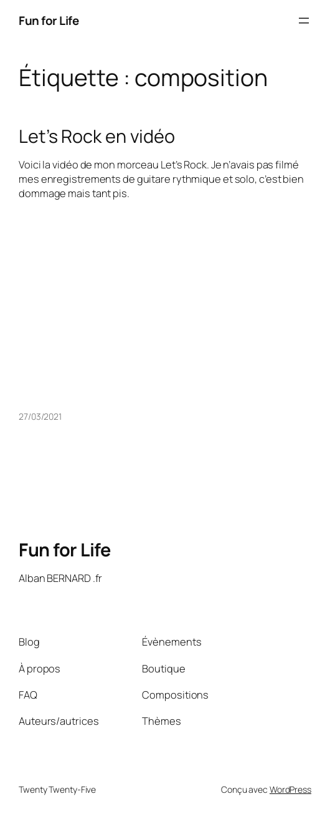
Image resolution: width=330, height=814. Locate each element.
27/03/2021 (40, 416)
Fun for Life (48, 20)
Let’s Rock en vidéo (97, 136)
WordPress (290, 789)
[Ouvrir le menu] (303, 20)
